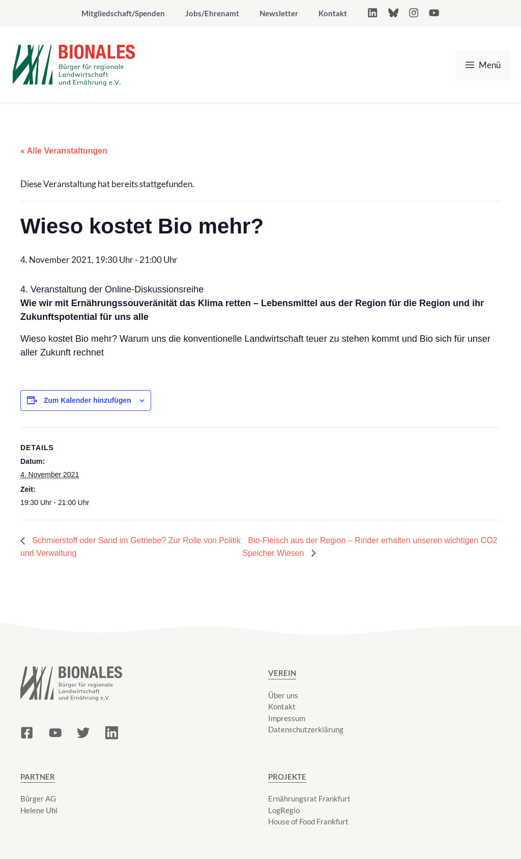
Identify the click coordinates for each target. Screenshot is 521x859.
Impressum (286, 718)
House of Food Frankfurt (308, 821)
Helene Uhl (38, 810)
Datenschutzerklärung (305, 729)
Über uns (283, 695)
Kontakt (333, 13)
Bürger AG (38, 798)
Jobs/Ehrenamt (212, 13)
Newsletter (278, 13)
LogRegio (284, 810)
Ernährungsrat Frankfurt (309, 798)
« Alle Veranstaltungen (63, 150)
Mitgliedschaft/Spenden (123, 13)
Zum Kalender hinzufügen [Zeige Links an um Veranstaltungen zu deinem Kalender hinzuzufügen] (87, 400)
